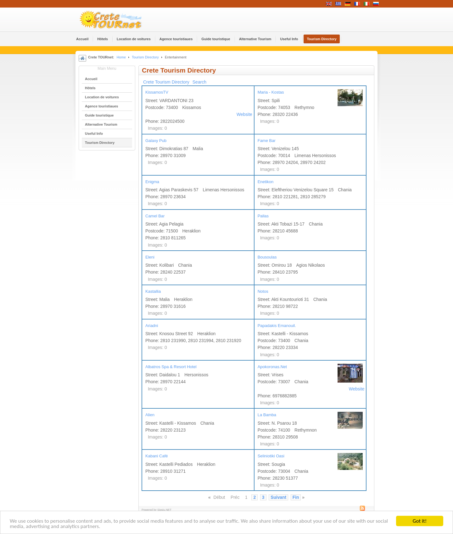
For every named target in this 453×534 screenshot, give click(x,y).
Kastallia (153, 291)
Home (121, 57)
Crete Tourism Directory (166, 81)
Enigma (152, 181)
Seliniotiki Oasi (271, 456)
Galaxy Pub (155, 140)
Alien (149, 414)
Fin (296, 497)
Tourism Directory (145, 57)
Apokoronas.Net (272, 366)
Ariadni (151, 325)
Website (244, 114)
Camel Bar (155, 216)
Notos (263, 291)
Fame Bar (267, 140)
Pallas (263, 216)
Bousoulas (267, 257)
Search (199, 81)
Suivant (278, 497)
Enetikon (266, 181)
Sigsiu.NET (164, 509)
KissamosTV (156, 92)
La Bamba (267, 414)
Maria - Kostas (271, 92)
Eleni (149, 257)
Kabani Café (156, 456)
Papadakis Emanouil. (277, 325)
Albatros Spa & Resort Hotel (171, 366)
